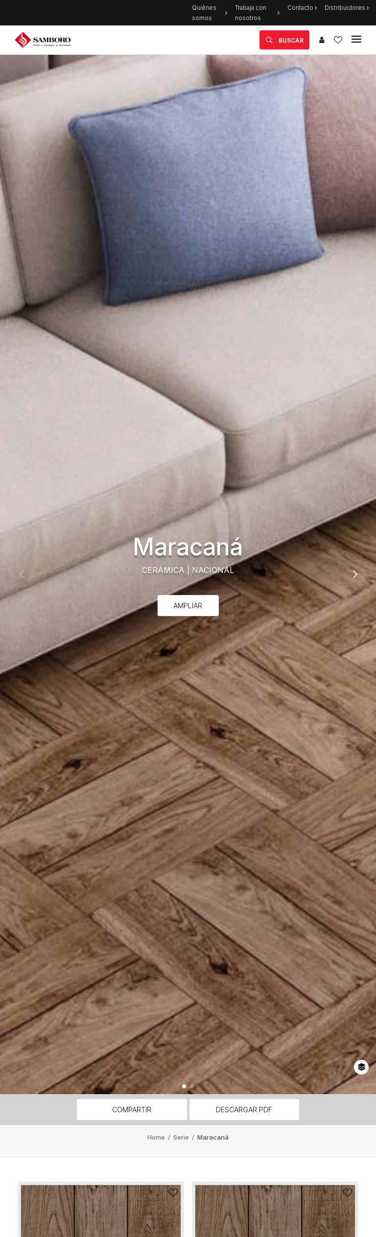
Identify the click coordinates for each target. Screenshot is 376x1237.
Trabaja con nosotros (257, 13)
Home (156, 1137)
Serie (181, 1137)
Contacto (302, 7)
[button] (184, 1086)
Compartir (131, 1109)
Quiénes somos (209, 13)
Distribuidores (347, 7)
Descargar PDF (244, 1109)
